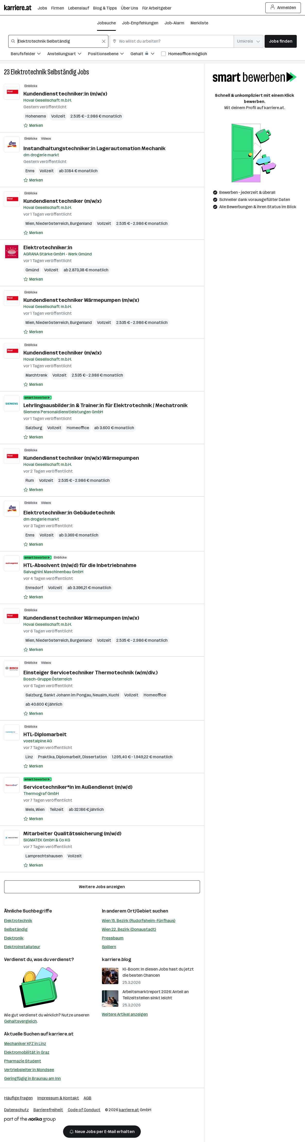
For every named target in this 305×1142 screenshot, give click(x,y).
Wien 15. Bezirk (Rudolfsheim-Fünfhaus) (138, 920)
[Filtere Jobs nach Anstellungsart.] (67, 54)
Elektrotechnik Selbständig (43, 72)
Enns (29, 170)
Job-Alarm (174, 23)
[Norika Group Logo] (30, 1120)
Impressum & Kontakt (58, 1098)
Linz (29, 756)
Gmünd (32, 269)
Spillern (109, 946)
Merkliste (199, 23)
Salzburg (33, 427)
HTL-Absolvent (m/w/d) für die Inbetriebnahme (79, 565)
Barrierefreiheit (48, 1109)
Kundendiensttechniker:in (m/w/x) (65, 94)
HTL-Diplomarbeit (45, 734)
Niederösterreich (52, 223)
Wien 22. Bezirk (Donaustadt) (129, 929)
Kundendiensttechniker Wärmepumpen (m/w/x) (81, 300)
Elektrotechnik (18, 920)
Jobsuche (106, 23)
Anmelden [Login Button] (283, 8)
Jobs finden (280, 41)
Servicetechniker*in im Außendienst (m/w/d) (77, 787)
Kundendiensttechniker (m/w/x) (62, 201)
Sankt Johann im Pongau (67, 695)
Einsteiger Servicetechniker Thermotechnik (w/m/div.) (90, 672)
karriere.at (61, 1034)
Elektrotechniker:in (47, 247)
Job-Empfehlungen (140, 23)
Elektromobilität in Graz (26, 1052)
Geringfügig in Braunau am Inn (32, 1078)
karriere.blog (116, 959)
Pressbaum (113, 938)
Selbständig (16, 929)
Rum (29, 480)
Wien (29, 223)
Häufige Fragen (18, 1098)
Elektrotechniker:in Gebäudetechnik (69, 513)
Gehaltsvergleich (20, 1021)
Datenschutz (16, 1109)
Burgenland (81, 223)
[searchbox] (58, 41)
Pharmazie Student (22, 1061)
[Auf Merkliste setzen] (33, 125)
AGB (87, 1098)
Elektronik (13, 938)
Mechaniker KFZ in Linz (25, 1043)
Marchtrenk (36, 375)
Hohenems (35, 116)
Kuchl (114, 695)
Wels (29, 809)
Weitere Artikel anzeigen (125, 1014)
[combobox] (58, 41)
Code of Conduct (84, 1109)
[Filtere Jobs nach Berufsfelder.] (29, 54)
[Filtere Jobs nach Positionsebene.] (109, 54)
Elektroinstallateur (22, 946)
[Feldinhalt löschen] (103, 41)
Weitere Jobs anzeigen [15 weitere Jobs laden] (102, 886)
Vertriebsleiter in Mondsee (29, 1069)
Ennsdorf (34, 587)
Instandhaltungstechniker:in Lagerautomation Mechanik (94, 148)
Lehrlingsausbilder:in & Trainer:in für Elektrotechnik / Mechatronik (105, 405)
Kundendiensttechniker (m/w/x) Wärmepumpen (81, 458)
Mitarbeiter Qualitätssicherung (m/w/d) (72, 833)
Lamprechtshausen (44, 855)
